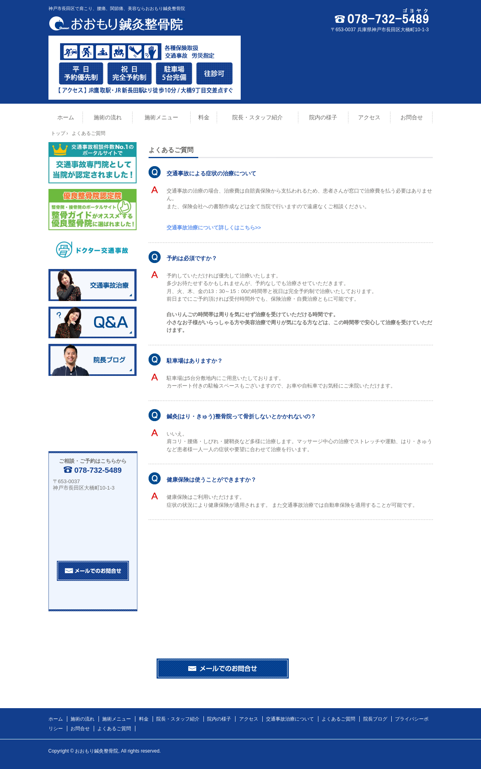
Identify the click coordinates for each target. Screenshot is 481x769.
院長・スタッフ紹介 (257, 117)
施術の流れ (108, 117)
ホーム (65, 117)
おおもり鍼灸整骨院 (118, 23)
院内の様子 (323, 117)
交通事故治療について (290, 719)
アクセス (369, 117)
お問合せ (411, 117)
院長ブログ (375, 719)
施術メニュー (161, 117)
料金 (203, 117)
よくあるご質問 (338, 719)
